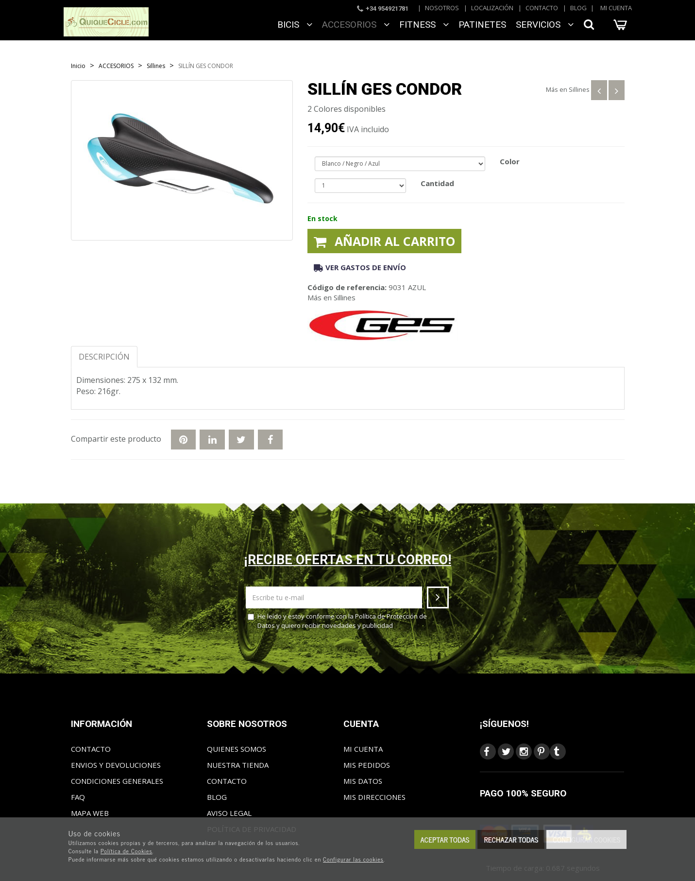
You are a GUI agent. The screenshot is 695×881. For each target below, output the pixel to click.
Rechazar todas (511, 839)
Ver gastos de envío (360, 267)
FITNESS (424, 24)
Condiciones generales (117, 781)
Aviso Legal (229, 813)
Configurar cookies (586, 839)
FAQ (78, 797)
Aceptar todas (445, 839)
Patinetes (482, 24)
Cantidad (437, 183)
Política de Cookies (127, 851)
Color (510, 161)
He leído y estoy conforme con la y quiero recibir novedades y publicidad (337, 621)
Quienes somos (236, 749)
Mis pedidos (366, 765)
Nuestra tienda (238, 765)
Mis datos (362, 781)
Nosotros (442, 7)
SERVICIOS (545, 24)
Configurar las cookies (353, 859)
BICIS (294, 24)
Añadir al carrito (384, 241)
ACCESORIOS (356, 24)
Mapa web (90, 813)
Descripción (104, 356)
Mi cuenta (616, 7)
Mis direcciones (374, 797)
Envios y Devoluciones (116, 765)
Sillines (579, 89)
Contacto (541, 7)
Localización (492, 7)
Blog (578, 7)
